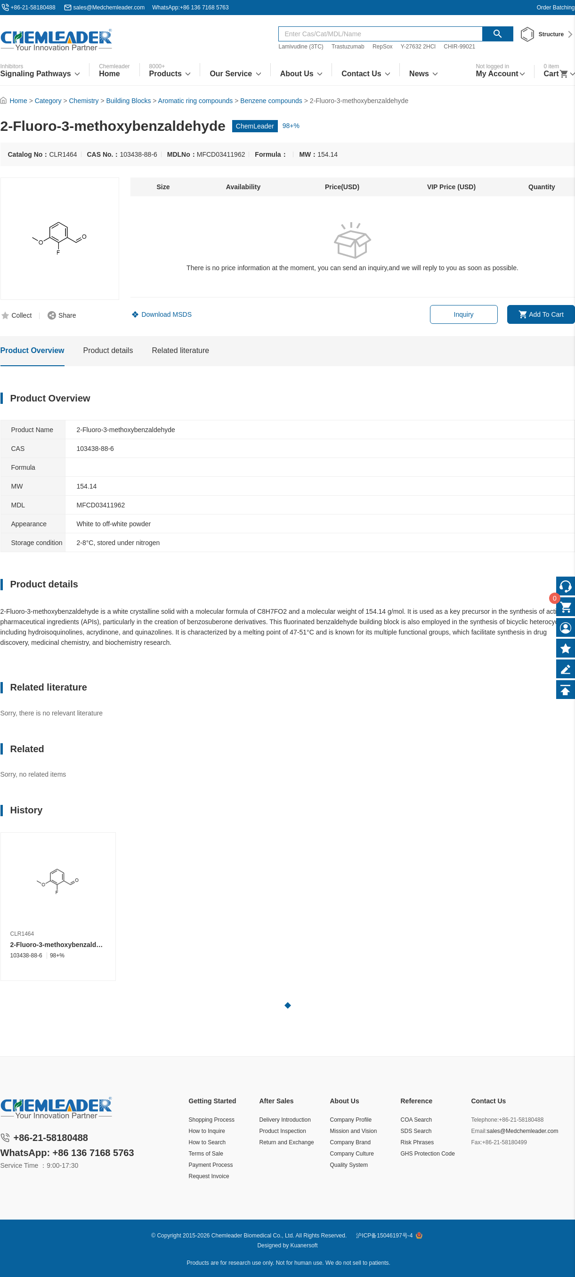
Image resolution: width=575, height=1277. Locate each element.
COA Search (416, 1119)
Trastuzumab (348, 46)
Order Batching (556, 7)
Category (48, 100)
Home (18, 100)
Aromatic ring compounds (195, 100)
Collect (22, 315)
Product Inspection (282, 1131)
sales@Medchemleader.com (109, 7)
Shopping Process (212, 1119)
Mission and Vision (353, 1131)
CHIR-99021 (459, 46)
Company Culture (352, 1153)
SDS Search (416, 1131)
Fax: (476, 1142)
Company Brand (350, 1142)
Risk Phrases (417, 1142)
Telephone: (485, 1119)
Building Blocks (128, 100)
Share (67, 315)
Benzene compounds (271, 100)
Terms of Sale (206, 1153)
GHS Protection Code (428, 1153)
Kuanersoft (304, 1245)
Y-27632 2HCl (418, 46)
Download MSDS (166, 314)
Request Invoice (209, 1176)
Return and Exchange (286, 1142)
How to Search (207, 1142)
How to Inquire (207, 1131)
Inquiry (464, 314)
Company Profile (351, 1119)
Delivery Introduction (285, 1119)
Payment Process (211, 1165)
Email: (479, 1131)
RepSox (383, 46)
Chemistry (84, 100)
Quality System (349, 1165)
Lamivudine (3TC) (300, 46)
